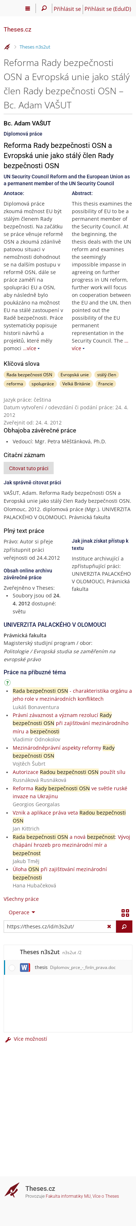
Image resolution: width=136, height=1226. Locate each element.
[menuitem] (20, 912)
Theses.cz (17, 29)
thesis (75, 967)
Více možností (25, 1038)
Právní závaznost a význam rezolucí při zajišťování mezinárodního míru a (70, 723)
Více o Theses (105, 1196)
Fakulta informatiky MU (68, 1196)
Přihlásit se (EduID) (108, 8)
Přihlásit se (67, 8)
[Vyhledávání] (44, 8)
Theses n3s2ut (35, 47)
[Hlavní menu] (28, 8)
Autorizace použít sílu (69, 772)
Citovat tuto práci (28, 468)
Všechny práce (21, 898)
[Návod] (8, 684)
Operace (19, 912)
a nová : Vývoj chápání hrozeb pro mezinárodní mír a (71, 845)
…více (29, 348)
